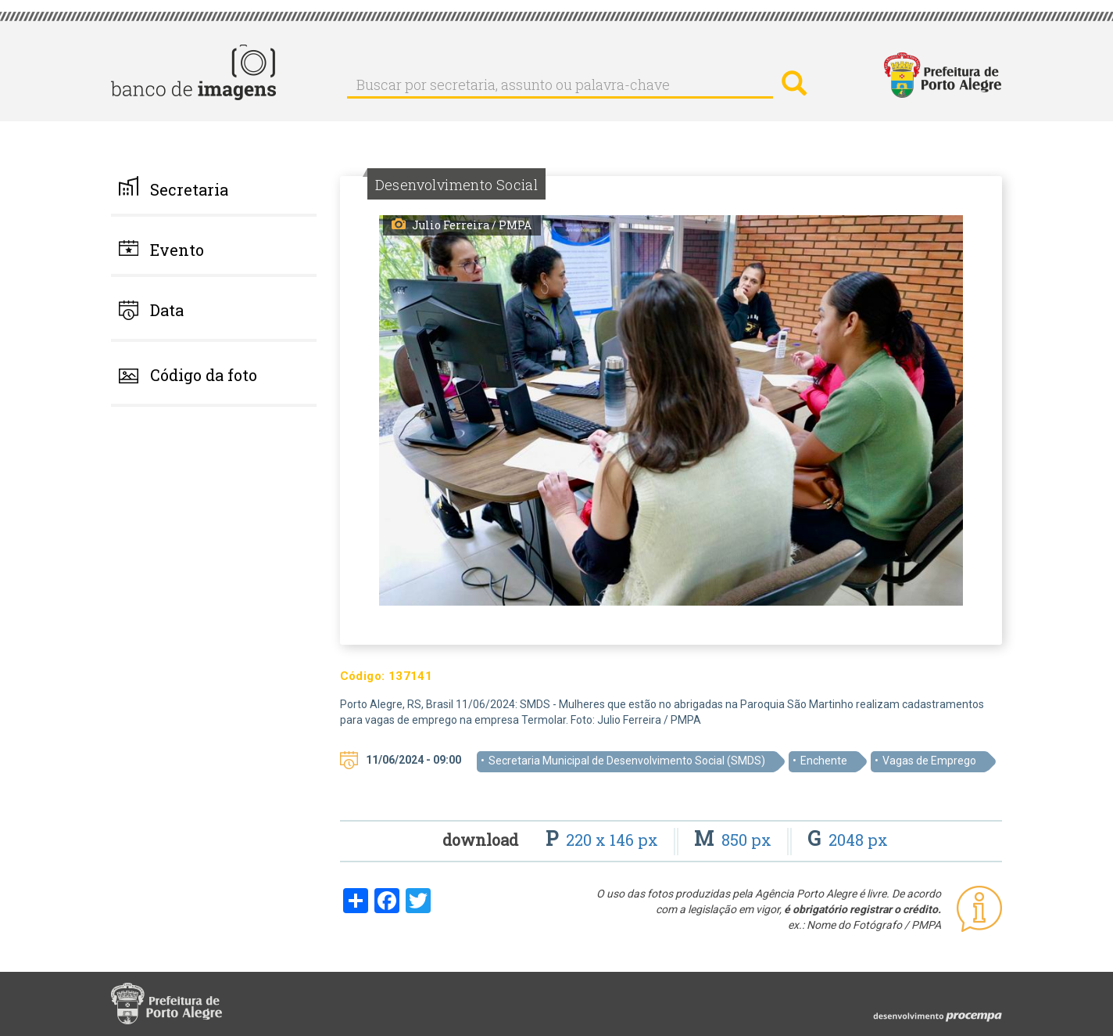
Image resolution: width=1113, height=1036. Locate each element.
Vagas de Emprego (929, 760)
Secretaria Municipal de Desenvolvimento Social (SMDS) (627, 760)
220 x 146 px (604, 839)
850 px (734, 839)
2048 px (847, 839)
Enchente (823, 760)
